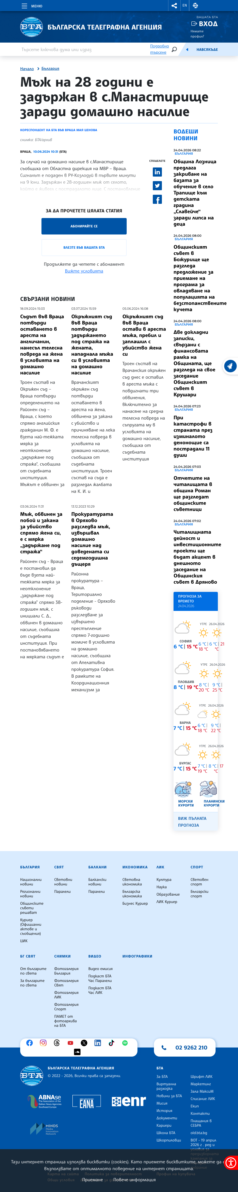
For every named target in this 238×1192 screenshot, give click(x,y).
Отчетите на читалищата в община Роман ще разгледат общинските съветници (193, 493)
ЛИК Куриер (166, 902)
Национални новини (30, 882)
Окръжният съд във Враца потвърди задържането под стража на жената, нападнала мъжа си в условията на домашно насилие (92, 344)
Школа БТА (165, 1133)
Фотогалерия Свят (66, 983)
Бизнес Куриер (135, 903)
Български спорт (199, 893)
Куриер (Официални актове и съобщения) (30, 927)
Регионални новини (30, 893)
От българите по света (33, 971)
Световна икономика (132, 882)
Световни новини (63, 882)
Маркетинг (201, 1084)
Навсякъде (207, 49)
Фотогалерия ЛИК (66, 995)
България (50, 68)
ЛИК (160, 867)
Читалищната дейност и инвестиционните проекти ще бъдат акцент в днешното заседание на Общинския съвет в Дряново (197, 557)
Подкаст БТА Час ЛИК (99, 990)
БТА (159, 1068)
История (164, 1111)
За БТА (162, 1076)
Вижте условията (84, 271)
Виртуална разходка (166, 1086)
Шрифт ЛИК (201, 1076)
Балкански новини (97, 882)
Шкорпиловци (168, 1140)
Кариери (164, 1125)
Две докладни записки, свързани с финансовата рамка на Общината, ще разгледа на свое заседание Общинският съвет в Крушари (194, 363)
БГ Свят (28, 956)
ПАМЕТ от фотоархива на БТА (65, 1021)
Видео (94, 956)
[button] (174, 5)
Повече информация (134, 1179)
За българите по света (32, 983)
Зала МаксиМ (202, 1091)
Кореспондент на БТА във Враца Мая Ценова (58, 130)
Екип (195, 1106)
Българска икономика (132, 893)
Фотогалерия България (66, 971)
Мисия (162, 1103)
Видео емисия (100, 969)
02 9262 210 (191, 1047)
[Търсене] (174, 49)
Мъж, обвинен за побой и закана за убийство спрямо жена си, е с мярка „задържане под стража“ (41, 533)
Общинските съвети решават (31, 908)
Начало (27, 69)
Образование (168, 894)
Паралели (62, 891)
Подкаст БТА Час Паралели (100, 978)
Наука (161, 887)
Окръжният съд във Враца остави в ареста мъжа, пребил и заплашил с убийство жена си (144, 335)
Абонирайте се (84, 226)
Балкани (97, 867)
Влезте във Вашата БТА (84, 247)
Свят (59, 867)
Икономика (135, 867)
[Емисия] (187, 49)
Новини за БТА (169, 1096)
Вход (208, 24)
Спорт (197, 867)
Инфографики (137, 956)
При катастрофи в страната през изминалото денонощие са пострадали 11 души (193, 436)
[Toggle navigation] (31, 5)
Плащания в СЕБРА (201, 1123)
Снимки (62, 956)
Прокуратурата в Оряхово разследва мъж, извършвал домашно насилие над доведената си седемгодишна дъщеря (92, 539)
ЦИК (24, 941)
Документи (166, 1118)
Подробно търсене (159, 49)
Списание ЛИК (203, 1099)
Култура (164, 879)
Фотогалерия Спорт (66, 1006)
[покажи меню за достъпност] (231, 1163)
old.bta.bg (199, 1133)
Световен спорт (199, 882)
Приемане (92, 1179)
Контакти (200, 1113)
